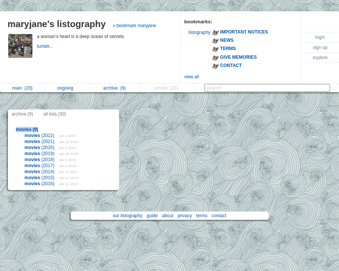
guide (152, 215)
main (22, 88)
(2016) (40, 183)
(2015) (40, 177)
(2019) (40, 153)
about (167, 215)
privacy (184, 215)
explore (320, 57)
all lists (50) (54, 114)
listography (200, 32)
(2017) (40, 165)
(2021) (40, 141)
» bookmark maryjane (134, 25)
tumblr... (45, 46)
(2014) (40, 171)
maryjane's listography (56, 24)
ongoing (67, 88)
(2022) (40, 135)
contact (219, 215)
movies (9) (27, 129)
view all (191, 76)
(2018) (40, 159)
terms (202, 215)
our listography (127, 215)
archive (114, 88)
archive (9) (22, 114)
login (320, 37)
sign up (320, 47)
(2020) (40, 147)
